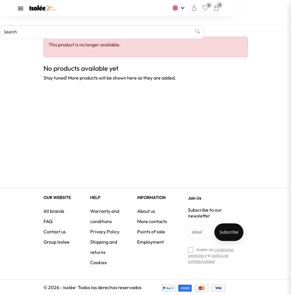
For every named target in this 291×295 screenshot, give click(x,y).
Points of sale (151, 232)
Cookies (98, 262)
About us (146, 211)
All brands (53, 211)
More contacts (152, 221)
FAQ (48, 221)
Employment (150, 242)
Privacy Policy (105, 232)
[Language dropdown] (206, 7)
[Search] (102, 32)
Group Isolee (56, 242)
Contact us (54, 232)
